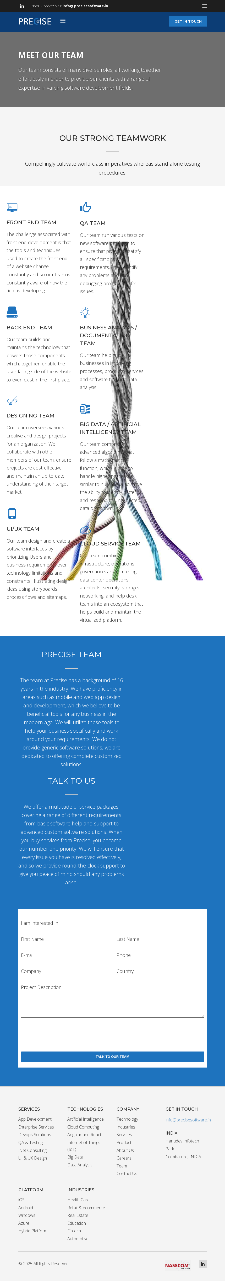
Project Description (41, 987)
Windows (26, 1215)
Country (125, 971)
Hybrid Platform (32, 1231)
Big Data (75, 1157)
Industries (126, 1127)
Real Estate (77, 1215)
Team (122, 1166)
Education (76, 1223)
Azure (23, 1223)
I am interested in (39, 923)
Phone (124, 955)
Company (31, 971)
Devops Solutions (34, 1134)
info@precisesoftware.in (188, 1120)
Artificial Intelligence (85, 1119)
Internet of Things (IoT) (83, 1146)
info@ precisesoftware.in (85, 6)
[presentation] (61, 1033)
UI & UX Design (32, 1158)
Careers (124, 1158)
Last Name (128, 939)
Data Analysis (79, 1165)
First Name (32, 939)
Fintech (74, 1231)
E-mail (27, 955)
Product (124, 1142)
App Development (35, 1119)
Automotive (78, 1239)
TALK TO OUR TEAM (112, 1057)
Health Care (78, 1200)
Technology (127, 1119)
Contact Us (127, 1173)
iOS (21, 1200)
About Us (125, 1150)
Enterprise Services (36, 1127)
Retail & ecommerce (86, 1208)
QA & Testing (30, 1142)
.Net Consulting (32, 1150)
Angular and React (84, 1134)
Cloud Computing (83, 1127)
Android (25, 1208)
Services (124, 1134)
